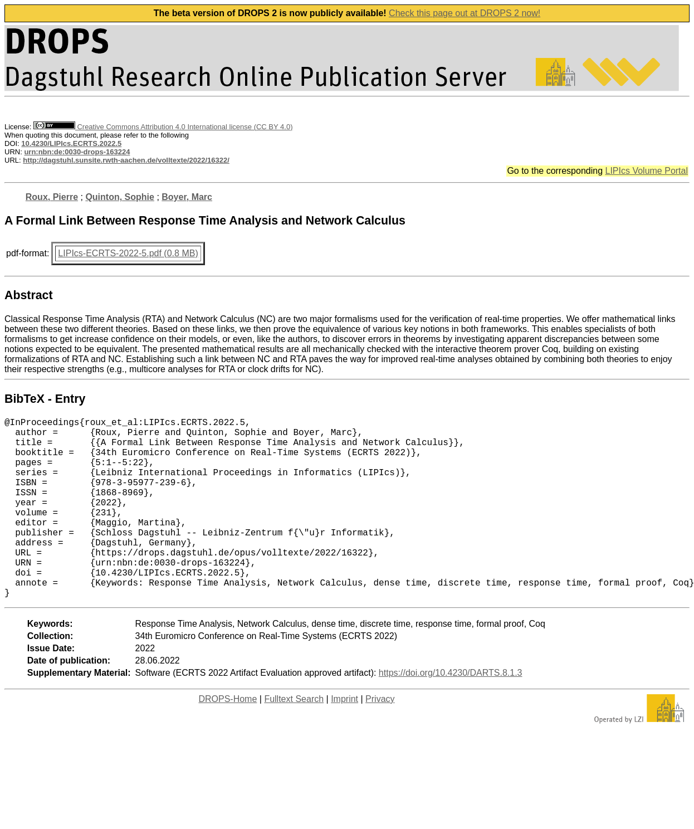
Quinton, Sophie (119, 197)
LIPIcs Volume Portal (646, 170)
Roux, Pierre (52, 197)
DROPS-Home (227, 739)
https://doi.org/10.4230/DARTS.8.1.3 (450, 713)
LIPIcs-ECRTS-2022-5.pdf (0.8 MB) (128, 253)
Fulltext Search (294, 739)
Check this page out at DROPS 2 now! (464, 13)
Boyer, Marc (187, 197)
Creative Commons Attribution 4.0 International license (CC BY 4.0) (162, 127)
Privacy (379, 739)
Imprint (344, 739)
